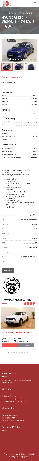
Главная (11, 13)
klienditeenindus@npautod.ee (14, 399)
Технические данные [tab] (12, 77)
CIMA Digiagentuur (23, 456)
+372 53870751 (20, 402)
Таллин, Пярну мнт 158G (11, 396)
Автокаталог (25, 13)
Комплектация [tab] (8, 83)
